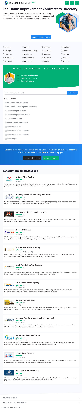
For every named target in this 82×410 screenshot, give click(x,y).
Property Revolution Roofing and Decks (33, 194)
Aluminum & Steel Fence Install (16, 123)
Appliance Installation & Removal (17, 130)
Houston (8, 54)
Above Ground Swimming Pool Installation (20, 107)
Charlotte (66, 47)
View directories (50, 158)
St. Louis (66, 61)
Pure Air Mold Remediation (28, 335)
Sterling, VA (21, 234)
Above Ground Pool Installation (16, 103)
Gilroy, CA (20, 305)
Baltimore (47, 47)
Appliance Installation (12, 126)
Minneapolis (29, 58)
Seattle (46, 61)
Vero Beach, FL (22, 322)
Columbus (47, 51)
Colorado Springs (30, 51)
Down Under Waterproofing (28, 247)
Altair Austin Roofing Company (29, 265)
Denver (65, 51)
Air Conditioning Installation (15, 111)
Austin (26, 47)
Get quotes (72, 93)
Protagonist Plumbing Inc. (27, 370)
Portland (8, 61)
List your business (32, 158)
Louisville (47, 54)
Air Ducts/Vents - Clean (13, 119)
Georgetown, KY (22, 340)
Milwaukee (9, 58)
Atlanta (7, 47)
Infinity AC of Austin (25, 177)
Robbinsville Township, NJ (25, 252)
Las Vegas (28, 54)
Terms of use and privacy (12, 408)
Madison (66, 54)
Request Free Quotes (41, 37)
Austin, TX (20, 181)
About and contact (9, 398)
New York (47, 58)
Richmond (28, 61)
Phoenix (66, 58)
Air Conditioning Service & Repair (17, 115)
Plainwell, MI (21, 199)
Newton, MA (21, 287)
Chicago (8, 51)
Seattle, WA (21, 216)
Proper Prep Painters (25, 353)
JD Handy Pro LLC (23, 230)
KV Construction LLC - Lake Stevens (31, 212)
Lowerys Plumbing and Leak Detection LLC (35, 318)
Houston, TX (21, 357)
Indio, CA (20, 375)
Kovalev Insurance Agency (27, 282)
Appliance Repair (10, 138)
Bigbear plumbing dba (25, 300)
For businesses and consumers (14, 403)
